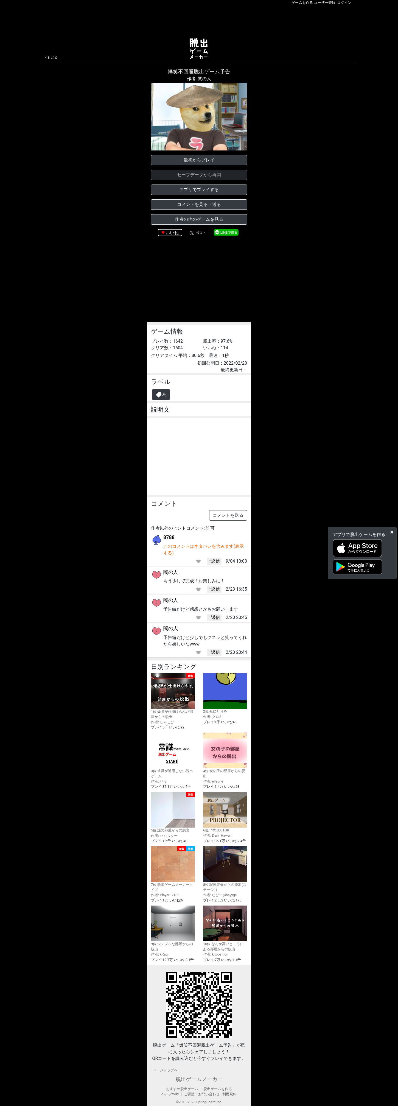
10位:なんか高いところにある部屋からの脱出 (225, 928)
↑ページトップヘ (164, 1070)
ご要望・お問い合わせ (202, 1094)
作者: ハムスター (164, 836)
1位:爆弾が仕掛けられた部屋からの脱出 (173, 696)
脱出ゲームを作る (217, 1089)
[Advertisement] (199, 20)
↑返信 (214, 561)
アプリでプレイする (199, 189)
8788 (169, 537)
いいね (172, 232)
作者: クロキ (213, 717)
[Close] (392, 532)
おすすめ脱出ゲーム (182, 1089)
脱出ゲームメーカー (199, 1079)
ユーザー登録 (324, 3)
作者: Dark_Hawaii (217, 835)
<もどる (51, 57)
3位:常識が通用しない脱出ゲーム (173, 755)
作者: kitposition (215, 954)
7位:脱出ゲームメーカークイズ (173, 869)
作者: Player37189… (166, 895)
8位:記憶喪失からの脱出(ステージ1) (225, 869)
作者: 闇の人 (199, 78)
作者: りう (159, 781)
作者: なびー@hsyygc (220, 895)
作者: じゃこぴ (162, 722)
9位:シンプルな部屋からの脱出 (173, 928)
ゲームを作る (302, 3)
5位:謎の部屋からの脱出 (173, 812)
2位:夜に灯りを (225, 693)
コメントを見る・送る (199, 204)
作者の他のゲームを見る (199, 219)
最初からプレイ (199, 160)
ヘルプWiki (170, 1094)
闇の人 (170, 572)
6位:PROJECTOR (225, 812)
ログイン (344, 3)
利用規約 (229, 1094)
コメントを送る (228, 515)
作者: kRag (159, 954)
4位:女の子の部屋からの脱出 (225, 755)
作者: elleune (213, 781)
